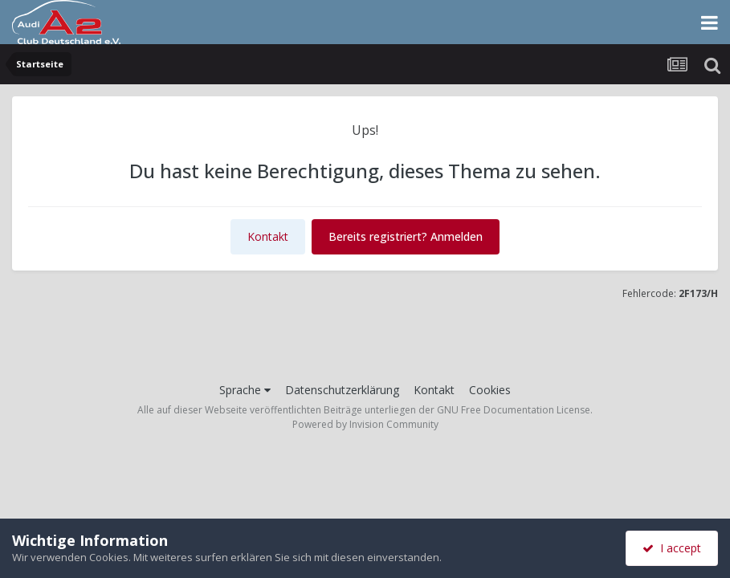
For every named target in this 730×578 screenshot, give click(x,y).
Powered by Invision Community (365, 424)
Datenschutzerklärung (342, 389)
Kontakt (267, 236)
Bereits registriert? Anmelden (405, 236)
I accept (671, 548)
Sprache (245, 389)
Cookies (490, 389)
